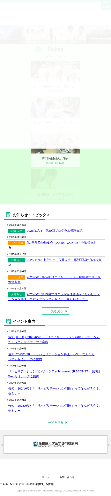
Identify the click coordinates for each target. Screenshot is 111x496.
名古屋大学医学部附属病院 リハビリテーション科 (55, 467)
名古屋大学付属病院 (55, 444)
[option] (55, 444)
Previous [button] (1, 445)
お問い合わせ (67, 477)
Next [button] (109, 445)
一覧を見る (55, 422)
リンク (45, 477)
